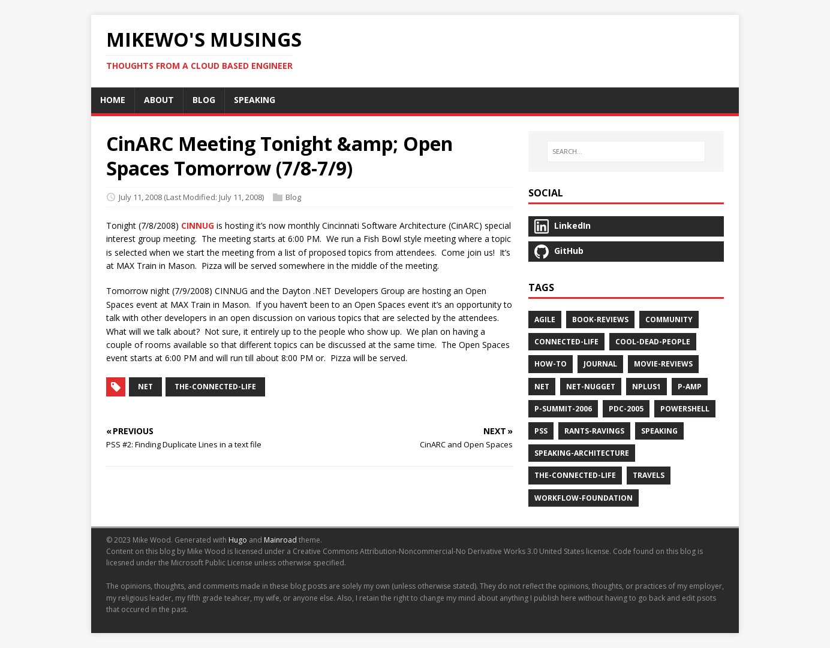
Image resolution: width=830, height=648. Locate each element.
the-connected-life (215, 386)
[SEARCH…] (626, 151)
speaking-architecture (581, 453)
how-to (550, 364)
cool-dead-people (652, 342)
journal (600, 364)
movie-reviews (663, 364)
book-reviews (600, 319)
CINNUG (197, 225)
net (145, 386)
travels (648, 475)
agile (544, 319)
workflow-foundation (583, 498)
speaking (659, 431)
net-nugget (590, 386)
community (669, 319)
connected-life (566, 342)
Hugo (237, 540)
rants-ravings (594, 431)
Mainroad (280, 540)
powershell (684, 409)
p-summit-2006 (563, 409)
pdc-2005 (626, 409)
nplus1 (646, 386)
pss (541, 431)
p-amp (690, 386)
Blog (293, 197)
